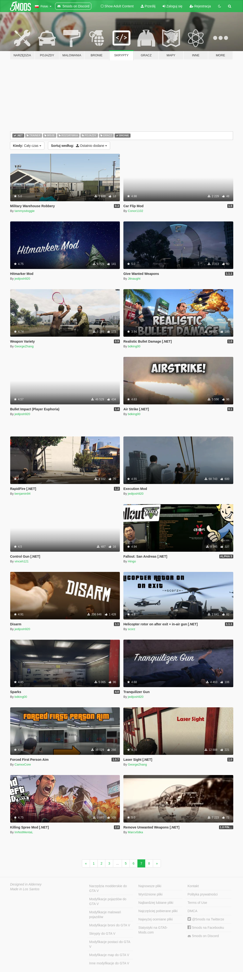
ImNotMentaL (23, 832)
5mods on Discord (203, 936)
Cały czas (27, 146)
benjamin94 (22, 493)
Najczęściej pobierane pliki (158, 911)
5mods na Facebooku (205, 927)
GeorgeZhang (23, 346)
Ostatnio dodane (79, 146)
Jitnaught (134, 278)
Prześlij (148, 6)
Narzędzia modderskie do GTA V (108, 888)
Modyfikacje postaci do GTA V (109, 944)
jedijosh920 (22, 278)
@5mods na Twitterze (205, 919)
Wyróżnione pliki (150, 894)
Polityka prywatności (202, 894)
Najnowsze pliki (149, 886)
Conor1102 (135, 211)
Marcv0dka (135, 832)
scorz (131, 629)
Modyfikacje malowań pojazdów (105, 914)
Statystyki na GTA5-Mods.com (153, 930)
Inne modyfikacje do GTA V (109, 963)
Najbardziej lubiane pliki (155, 903)
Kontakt (193, 886)
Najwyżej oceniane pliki (155, 919)
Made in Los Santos (25, 889)
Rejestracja (200, 6)
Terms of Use (197, 903)
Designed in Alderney (26, 884)
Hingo (132, 561)
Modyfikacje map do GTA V (109, 955)
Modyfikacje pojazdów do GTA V (107, 901)
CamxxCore (22, 764)
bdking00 (134, 346)
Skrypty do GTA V (102, 933)
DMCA (192, 911)
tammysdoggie (24, 211)
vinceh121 (21, 561)
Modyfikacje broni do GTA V (109, 925)
